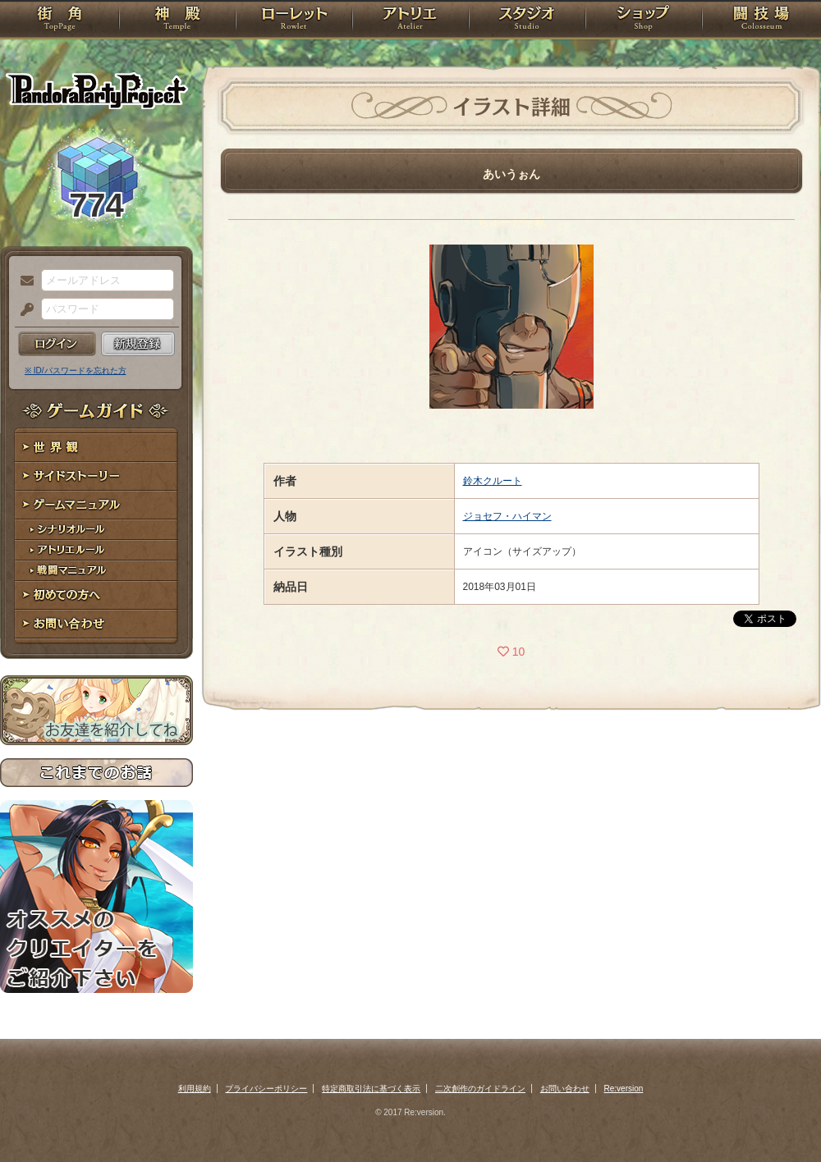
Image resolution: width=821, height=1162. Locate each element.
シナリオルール (96, 529)
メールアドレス (23, 281)
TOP (59, 20)
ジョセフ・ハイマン (507, 516)
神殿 (177, 20)
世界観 (96, 447)
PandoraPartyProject (96, 90)
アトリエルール (96, 550)
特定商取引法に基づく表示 (371, 1088)
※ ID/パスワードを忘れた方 (75, 370)
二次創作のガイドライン (480, 1088)
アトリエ (410, 20)
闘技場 (761, 20)
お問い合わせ (96, 624)
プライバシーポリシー (266, 1088)
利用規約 (194, 1088)
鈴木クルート (492, 481)
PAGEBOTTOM (780, 1117)
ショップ (643, 20)
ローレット (294, 20)
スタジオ (527, 20)
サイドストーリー (96, 476)
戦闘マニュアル (96, 570)
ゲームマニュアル (96, 505)
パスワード (23, 310)
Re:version (624, 1088)
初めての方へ (96, 595)
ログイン (57, 344)
